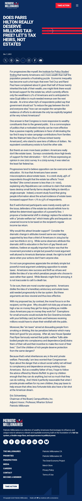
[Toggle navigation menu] (77, 5)
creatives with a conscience (49, 498)
